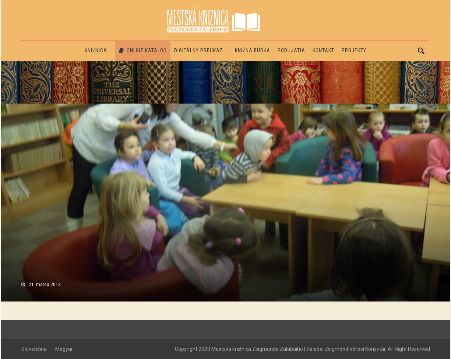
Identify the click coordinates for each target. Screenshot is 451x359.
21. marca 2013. (45, 284)
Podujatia (291, 50)
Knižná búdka (252, 50)
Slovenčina (34, 349)
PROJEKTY (354, 50)
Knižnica (96, 50)
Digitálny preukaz (198, 50)
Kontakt (323, 50)
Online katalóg (143, 50)
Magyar (64, 349)
